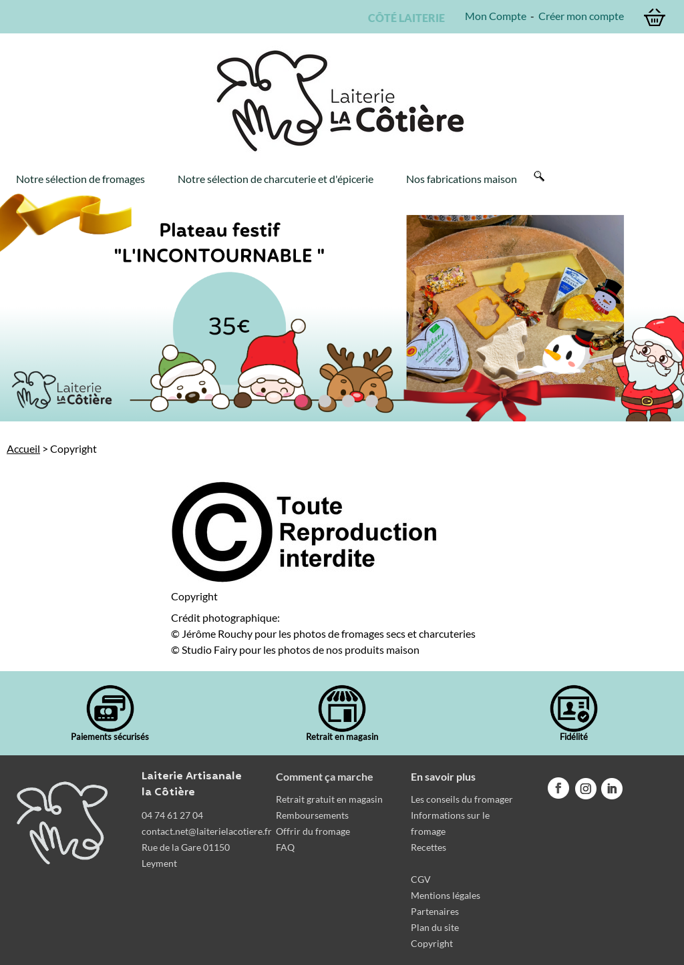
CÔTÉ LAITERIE (404, 17)
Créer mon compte (581, 15)
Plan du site (435, 927)
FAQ (285, 847)
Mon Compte (495, 15)
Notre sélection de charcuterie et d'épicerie (275, 178)
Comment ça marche (324, 776)
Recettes (428, 847)
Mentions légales (445, 895)
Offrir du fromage (313, 831)
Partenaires (435, 911)
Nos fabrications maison (461, 178)
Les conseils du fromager (462, 799)
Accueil (23, 448)
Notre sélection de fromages (80, 178)
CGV (421, 879)
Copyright (432, 943)
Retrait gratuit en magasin (329, 799)
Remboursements (312, 815)
